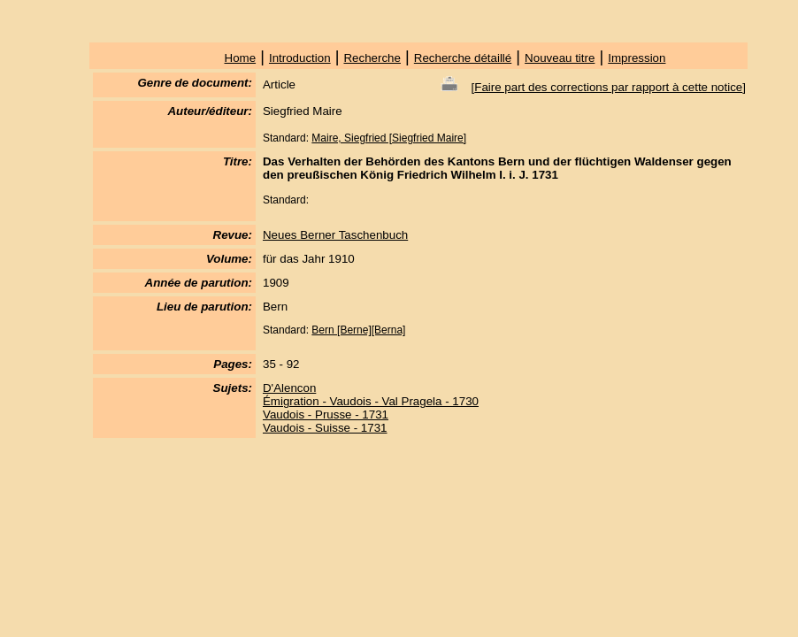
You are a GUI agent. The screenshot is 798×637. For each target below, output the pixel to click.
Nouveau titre (560, 58)
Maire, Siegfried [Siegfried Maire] (388, 138)
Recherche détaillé (462, 58)
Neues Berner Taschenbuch (335, 235)
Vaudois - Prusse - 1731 (325, 414)
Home (241, 58)
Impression (636, 58)
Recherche (371, 58)
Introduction (300, 58)
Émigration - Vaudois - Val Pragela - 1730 (371, 401)
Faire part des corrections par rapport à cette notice (608, 87)
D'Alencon (289, 388)
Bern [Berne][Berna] (358, 330)
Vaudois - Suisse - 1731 (325, 427)
